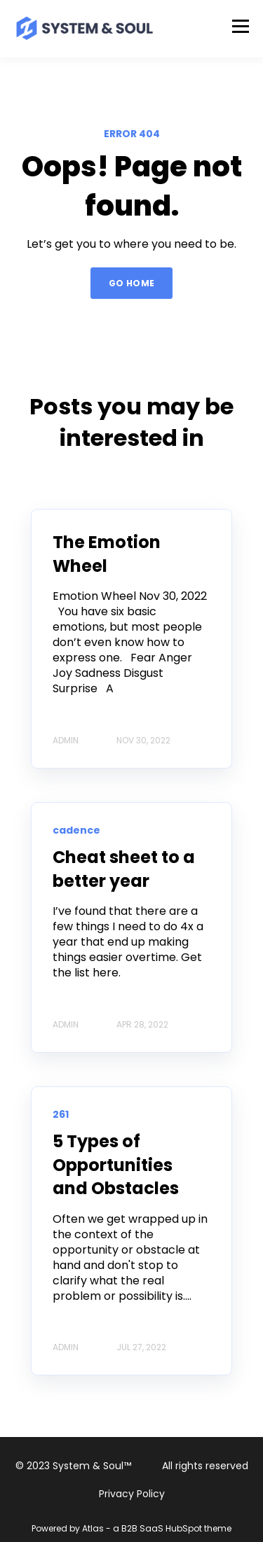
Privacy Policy (132, 1494)
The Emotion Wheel (107, 554)
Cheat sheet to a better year (124, 869)
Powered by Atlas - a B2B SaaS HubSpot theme (131, 1528)
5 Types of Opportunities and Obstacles (116, 1165)
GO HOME (132, 283)
